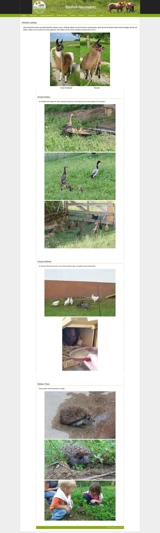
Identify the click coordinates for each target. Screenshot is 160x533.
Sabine (93, 30)
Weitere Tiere (62, 15)
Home (24, 15)
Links (101, 15)
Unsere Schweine (46, 15)
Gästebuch (92, 15)
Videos (72, 15)
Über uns (33, 15)
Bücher (81, 15)
